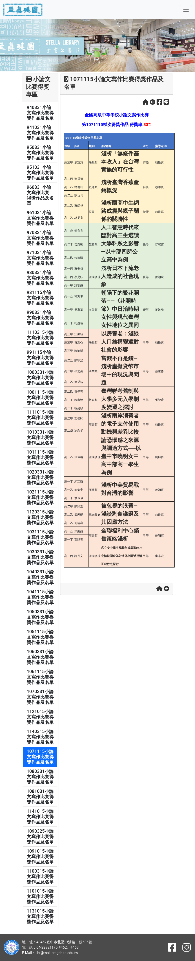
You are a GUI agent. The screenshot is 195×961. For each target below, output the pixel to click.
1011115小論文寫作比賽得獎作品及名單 (40, 457)
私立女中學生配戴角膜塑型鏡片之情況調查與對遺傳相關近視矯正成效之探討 (121, 556)
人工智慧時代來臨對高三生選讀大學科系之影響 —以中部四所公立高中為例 (120, 243)
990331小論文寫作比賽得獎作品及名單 (40, 318)
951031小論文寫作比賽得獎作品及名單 (40, 173)
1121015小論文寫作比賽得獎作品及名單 (40, 717)
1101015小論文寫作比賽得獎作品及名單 (40, 896)
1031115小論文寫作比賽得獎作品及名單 (40, 537)
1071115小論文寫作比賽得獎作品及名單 (40, 757)
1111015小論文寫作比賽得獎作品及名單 (40, 417)
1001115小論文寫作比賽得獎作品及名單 (40, 397)
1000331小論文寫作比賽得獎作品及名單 (40, 378)
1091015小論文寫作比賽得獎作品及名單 (40, 856)
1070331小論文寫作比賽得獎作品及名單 (40, 697)
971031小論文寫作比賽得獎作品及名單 (40, 258)
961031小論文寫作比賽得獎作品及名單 (40, 218)
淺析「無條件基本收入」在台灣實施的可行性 (120, 161)
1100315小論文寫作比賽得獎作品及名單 (40, 876)
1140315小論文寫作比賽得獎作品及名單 (40, 737)
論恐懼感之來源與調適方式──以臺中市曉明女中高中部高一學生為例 (121, 456)
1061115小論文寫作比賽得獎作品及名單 (40, 677)
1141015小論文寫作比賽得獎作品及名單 (40, 817)
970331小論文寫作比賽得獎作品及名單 (40, 238)
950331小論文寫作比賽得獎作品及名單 (40, 153)
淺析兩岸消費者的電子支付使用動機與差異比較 (120, 424)
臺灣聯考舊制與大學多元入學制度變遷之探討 (120, 399)
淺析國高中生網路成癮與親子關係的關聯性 (120, 211)
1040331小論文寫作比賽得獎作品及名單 (40, 577)
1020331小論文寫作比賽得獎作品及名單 (40, 477)
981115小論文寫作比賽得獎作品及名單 (40, 298)
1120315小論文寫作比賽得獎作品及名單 (40, 517)
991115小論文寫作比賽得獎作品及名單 (40, 358)
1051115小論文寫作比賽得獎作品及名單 (40, 637)
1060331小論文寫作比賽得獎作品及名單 (40, 657)
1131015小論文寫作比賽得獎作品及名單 (40, 916)
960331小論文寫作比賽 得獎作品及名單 (40, 195)
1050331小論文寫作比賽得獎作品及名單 (40, 617)
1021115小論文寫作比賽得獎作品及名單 (40, 497)
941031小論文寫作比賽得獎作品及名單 (40, 133)
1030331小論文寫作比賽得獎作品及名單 (40, 557)
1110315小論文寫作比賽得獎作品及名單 (40, 338)
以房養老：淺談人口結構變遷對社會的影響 (120, 341)
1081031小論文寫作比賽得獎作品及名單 (40, 797)
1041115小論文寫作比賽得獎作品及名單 (40, 597)
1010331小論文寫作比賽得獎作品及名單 (40, 437)
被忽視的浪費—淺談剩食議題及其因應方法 (120, 514)
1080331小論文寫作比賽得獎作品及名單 (40, 777)
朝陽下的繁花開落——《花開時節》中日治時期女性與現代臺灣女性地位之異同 (120, 309)
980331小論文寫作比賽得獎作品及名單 (40, 278)
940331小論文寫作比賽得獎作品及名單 (40, 113)
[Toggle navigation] (186, 9)
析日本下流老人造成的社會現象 (120, 276)
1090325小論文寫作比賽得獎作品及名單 (40, 836)
